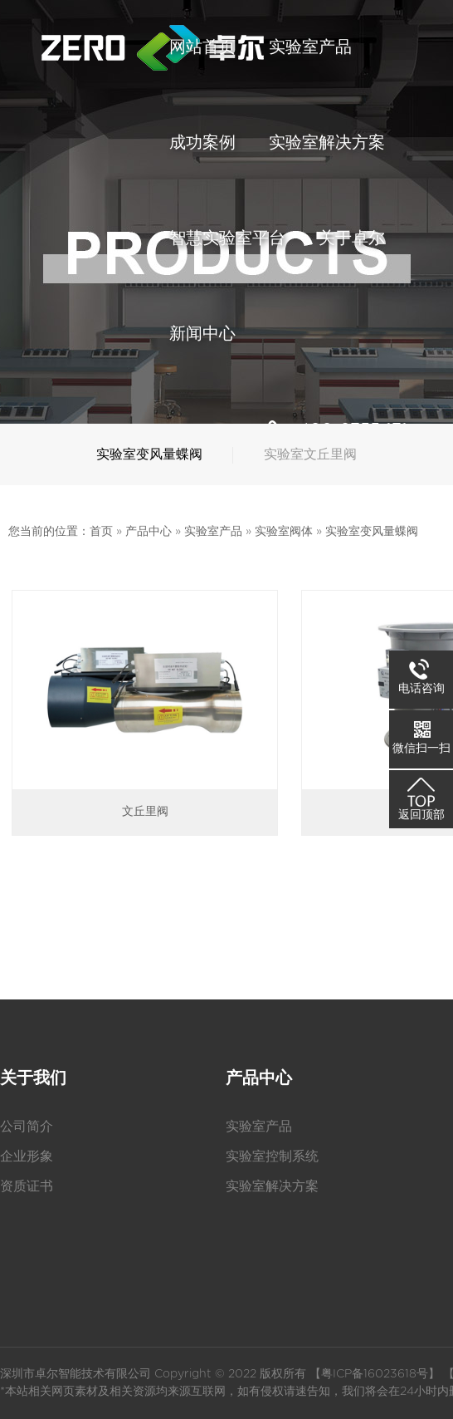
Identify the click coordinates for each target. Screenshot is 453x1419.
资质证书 (26, 1186)
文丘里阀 (145, 812)
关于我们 (33, 1078)
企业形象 (26, 1156)
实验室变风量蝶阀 (371, 532)
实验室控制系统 (272, 1156)
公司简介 (26, 1126)
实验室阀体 (284, 532)
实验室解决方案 (272, 1186)
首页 (101, 532)
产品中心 (148, 532)
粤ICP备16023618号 (374, 1374)
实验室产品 (213, 532)
